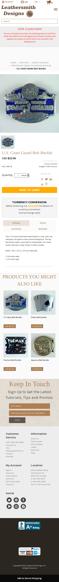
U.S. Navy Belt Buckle (13, 317)
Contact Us (11, 445)
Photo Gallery (37, 444)
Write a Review (51, 163)
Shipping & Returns (15, 451)
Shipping (16, 229)
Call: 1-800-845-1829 (15, 442)
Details (16, 223)
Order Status (11, 476)
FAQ (7, 448)
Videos (34, 447)
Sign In (9, 470)
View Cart (10, 473)
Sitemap (9, 456)
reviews (43, 229)
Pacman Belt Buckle (12, 360)
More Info (35, 450)
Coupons (10, 484)
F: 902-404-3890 (38, 481)
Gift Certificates (13, 481)
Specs (43, 223)
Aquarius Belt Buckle (40, 360)
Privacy (9, 454)
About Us (35, 439)
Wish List (10, 479)
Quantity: (7, 175)
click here (33, 205)
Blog (33, 453)
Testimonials (36, 441)
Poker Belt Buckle (39, 317)
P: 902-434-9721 (38, 479)
